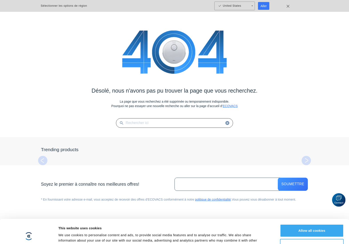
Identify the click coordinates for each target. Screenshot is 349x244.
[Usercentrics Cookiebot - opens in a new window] (28, 235)
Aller (264, 6)
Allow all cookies (311, 208)
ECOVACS (230, 106)
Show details (68, 235)
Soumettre (293, 184)
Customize (312, 222)
